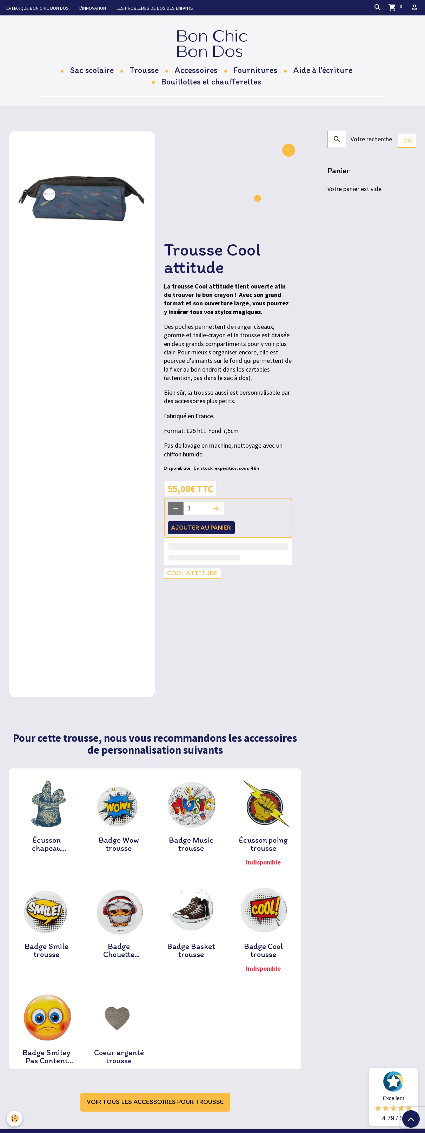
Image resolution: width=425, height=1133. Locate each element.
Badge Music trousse (191, 848)
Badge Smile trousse (46, 955)
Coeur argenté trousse (119, 1062)
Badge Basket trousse (191, 955)
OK (407, 144)
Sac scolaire (92, 74)
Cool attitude (193, 578)
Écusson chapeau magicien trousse (46, 848)
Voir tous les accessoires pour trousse (155, 1109)
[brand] (212, 45)
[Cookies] (15, 1118)
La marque (39, 8)
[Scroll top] (411, 1119)
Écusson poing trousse (263, 848)
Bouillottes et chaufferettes (211, 85)
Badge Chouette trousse (119, 955)
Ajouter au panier (204, 531)
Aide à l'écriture (322, 74)
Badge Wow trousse (119, 848)
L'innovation (100, 8)
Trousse (144, 74)
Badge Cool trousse (263, 955)
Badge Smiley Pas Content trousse (46, 1062)
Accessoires (196, 74)
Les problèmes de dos (168, 8)
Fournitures (255, 74)
